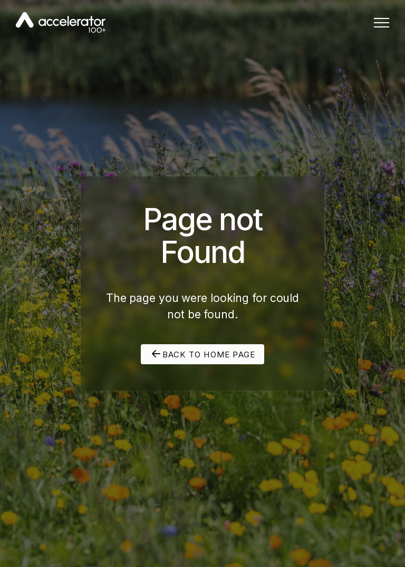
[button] (381, 22)
